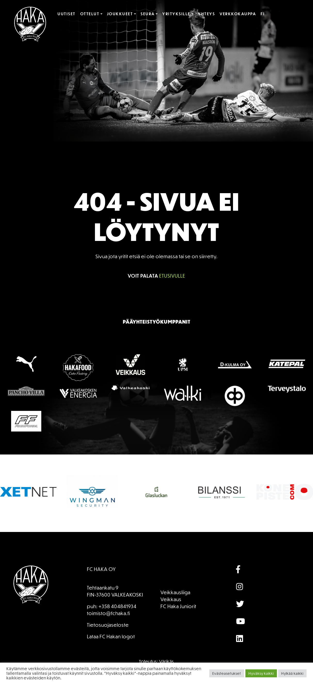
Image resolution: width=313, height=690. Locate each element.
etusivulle (172, 276)
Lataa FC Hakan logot (111, 636)
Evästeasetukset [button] (226, 673)
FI (263, 13)
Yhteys (206, 13)
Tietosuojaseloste (108, 625)
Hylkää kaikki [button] (292, 673)
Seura (148, 13)
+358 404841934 (118, 606)
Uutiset (67, 13)
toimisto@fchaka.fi (108, 613)
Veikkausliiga (175, 592)
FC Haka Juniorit (178, 606)
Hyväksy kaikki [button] (261, 673)
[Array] (252, 570)
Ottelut (90, 13)
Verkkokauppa (238, 13)
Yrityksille (176, 13)
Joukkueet (120, 13)
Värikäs (166, 661)
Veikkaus (170, 599)
